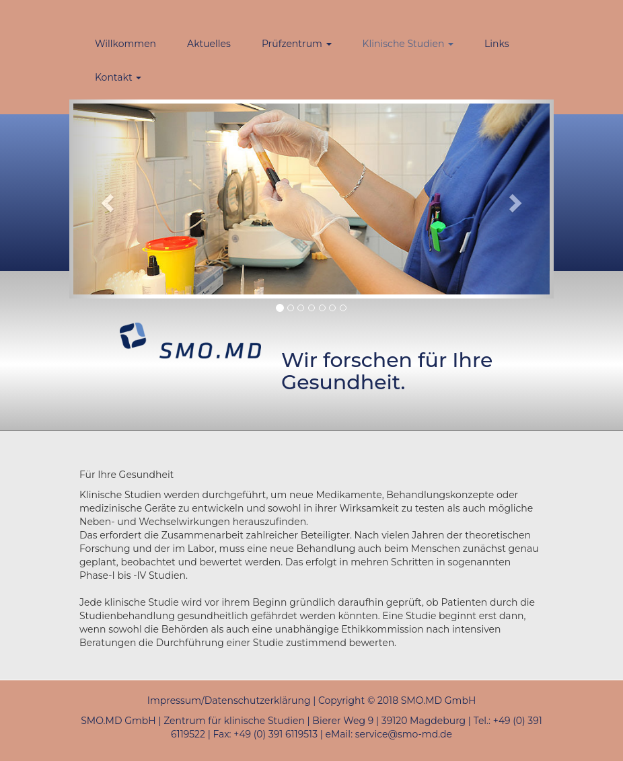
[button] (105, 198)
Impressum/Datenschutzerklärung (229, 700)
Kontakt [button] (118, 77)
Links (496, 44)
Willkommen (125, 44)
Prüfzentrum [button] (297, 44)
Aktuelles (209, 44)
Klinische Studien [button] (408, 44)
